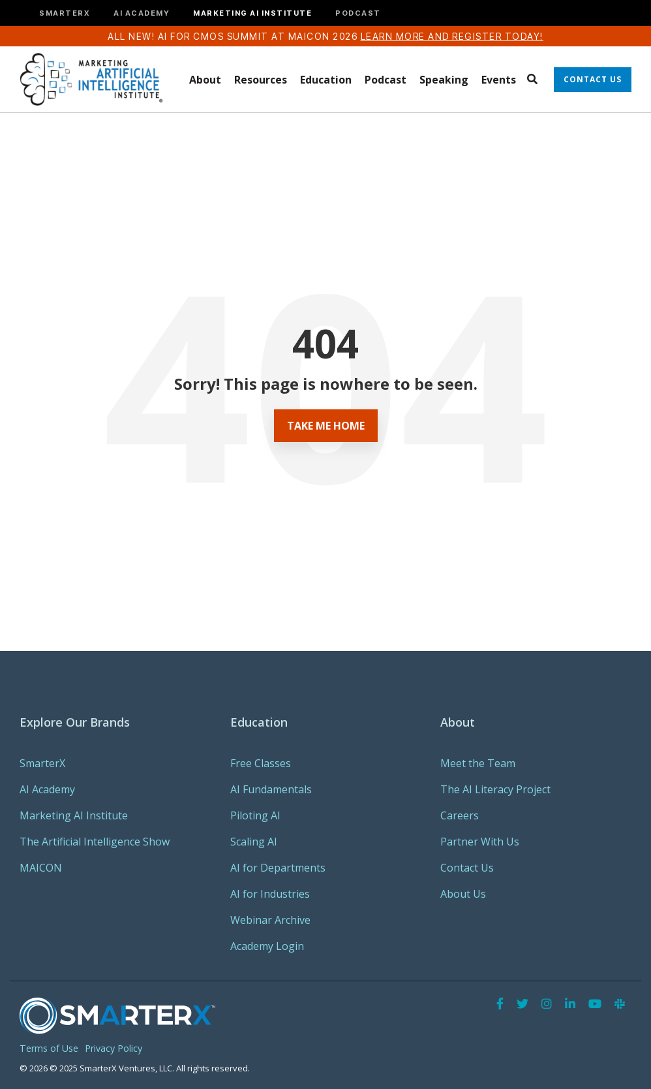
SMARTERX (64, 13)
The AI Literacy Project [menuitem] (495, 789)
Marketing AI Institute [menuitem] (74, 815)
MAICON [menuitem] (41, 867)
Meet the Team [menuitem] (477, 763)
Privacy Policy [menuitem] (113, 1048)
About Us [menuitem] (463, 894)
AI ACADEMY (142, 13)
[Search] (532, 79)
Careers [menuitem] (459, 815)
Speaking (443, 79)
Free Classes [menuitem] (260, 763)
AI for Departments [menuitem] (278, 867)
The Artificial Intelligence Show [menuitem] (95, 841)
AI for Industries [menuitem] (270, 894)
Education (326, 79)
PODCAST (358, 13)
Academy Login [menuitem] (267, 946)
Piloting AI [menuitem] (255, 815)
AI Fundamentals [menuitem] (271, 789)
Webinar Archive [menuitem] (270, 920)
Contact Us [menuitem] (467, 867)
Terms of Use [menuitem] (49, 1048)
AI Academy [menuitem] (47, 789)
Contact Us (593, 79)
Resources (260, 79)
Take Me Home (326, 425)
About (205, 79)
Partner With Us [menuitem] (479, 841)
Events (498, 79)
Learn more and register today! (452, 36)
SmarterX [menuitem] (42, 763)
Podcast (385, 79)
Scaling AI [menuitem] (253, 841)
